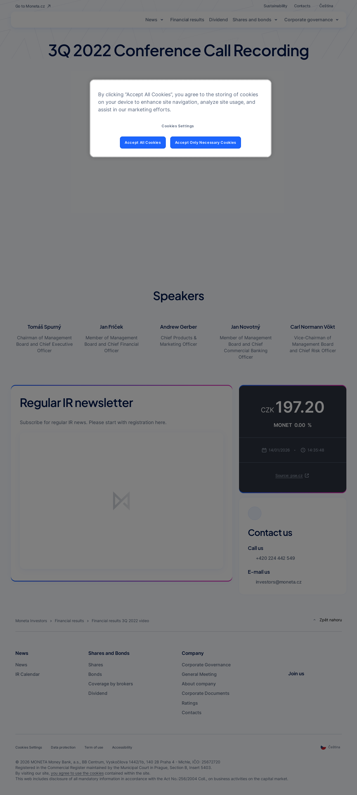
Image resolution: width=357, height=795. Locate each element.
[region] (180, 118)
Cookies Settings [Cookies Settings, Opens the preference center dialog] (178, 126)
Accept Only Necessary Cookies (205, 142)
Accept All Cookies (143, 142)
